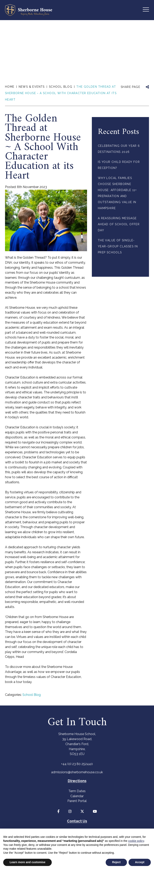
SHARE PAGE (130, 86)
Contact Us (77, 821)
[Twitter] (82, 811)
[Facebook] (58, 811)
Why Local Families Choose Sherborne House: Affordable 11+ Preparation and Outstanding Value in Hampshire (117, 193)
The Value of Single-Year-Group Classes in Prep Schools (118, 246)
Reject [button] (116, 862)
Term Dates (77, 791)
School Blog (31, 695)
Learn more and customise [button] (27, 862)
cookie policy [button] (136, 840)
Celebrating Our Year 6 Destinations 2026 (119, 148)
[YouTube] (95, 811)
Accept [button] (139, 862)
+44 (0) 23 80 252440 (77, 764)
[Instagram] (70, 811)
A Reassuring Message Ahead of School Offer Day (119, 224)
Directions (77, 781)
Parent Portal (77, 801)
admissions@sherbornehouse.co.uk (77, 772)
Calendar (77, 796)
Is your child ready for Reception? (119, 165)
